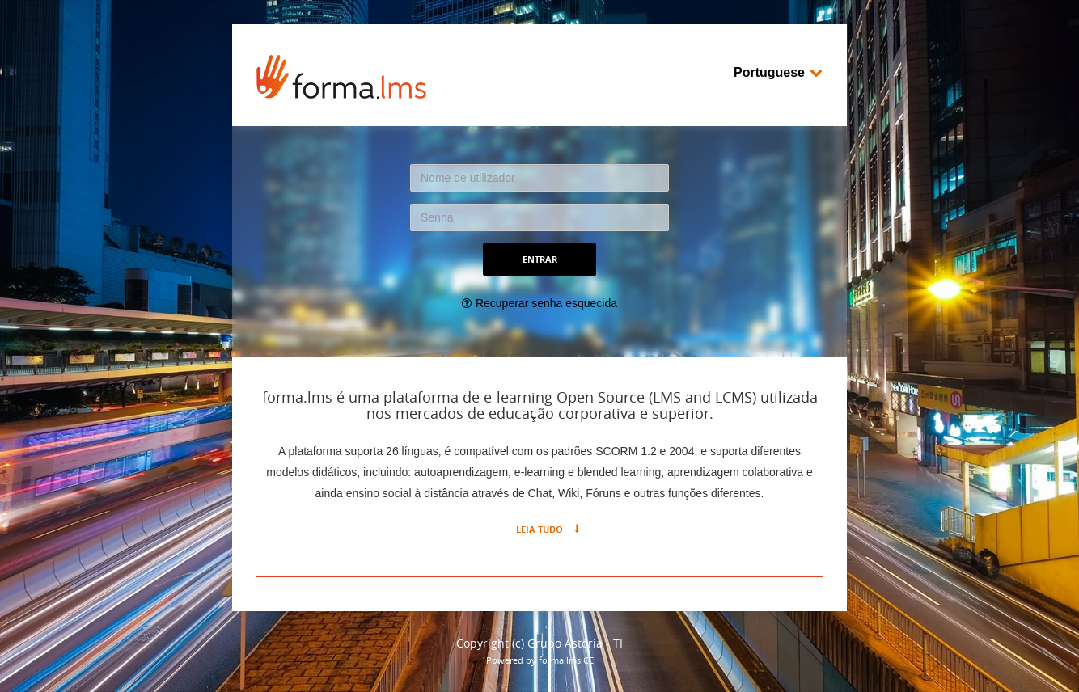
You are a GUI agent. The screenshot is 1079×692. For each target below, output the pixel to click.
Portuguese (778, 72)
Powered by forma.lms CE (540, 660)
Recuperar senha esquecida (546, 303)
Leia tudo (539, 529)
